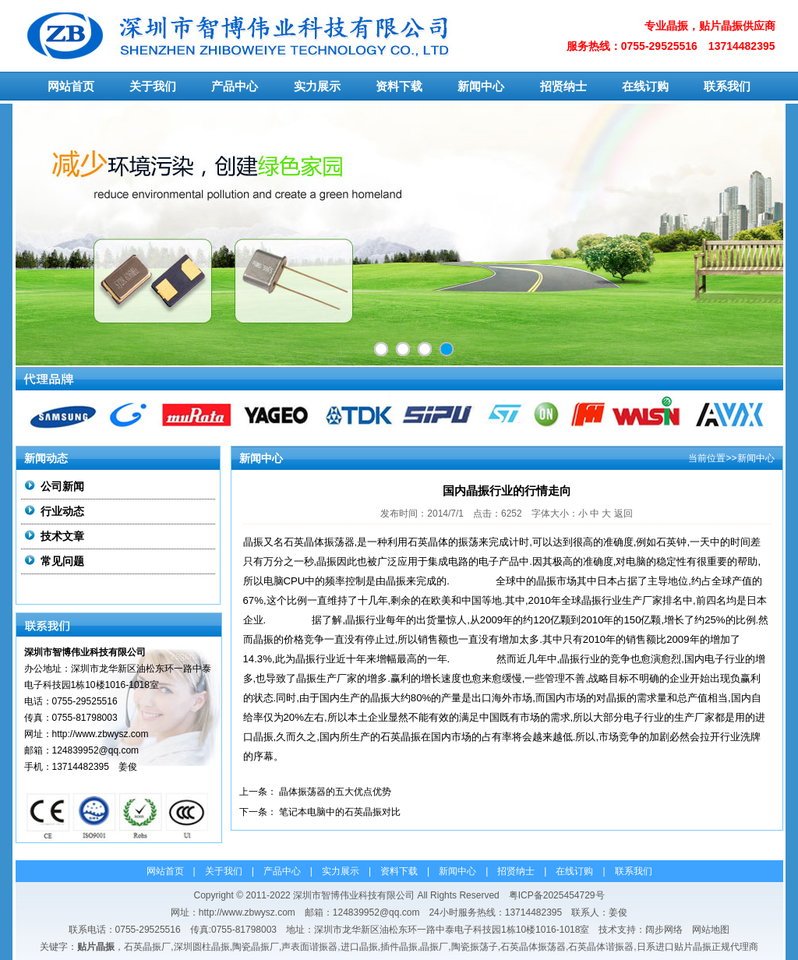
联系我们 (727, 86)
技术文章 (62, 536)
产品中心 (234, 86)
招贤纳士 (563, 86)
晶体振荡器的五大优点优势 (335, 791)
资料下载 (399, 86)
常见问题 (62, 561)
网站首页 (71, 86)
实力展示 (317, 86)
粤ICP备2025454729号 (557, 895)
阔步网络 (664, 929)
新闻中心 (480, 86)
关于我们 (152, 86)
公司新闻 (62, 486)
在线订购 (645, 86)
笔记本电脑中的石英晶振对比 (340, 811)
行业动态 (62, 511)
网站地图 (710, 929)
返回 (623, 513)
